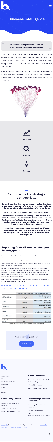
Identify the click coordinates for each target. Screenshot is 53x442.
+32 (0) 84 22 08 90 (37, 410)
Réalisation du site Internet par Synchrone (14, 427)
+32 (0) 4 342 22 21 (36, 385)
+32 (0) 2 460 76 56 (10, 408)
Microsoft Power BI (18, 288)
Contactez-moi (26, 344)
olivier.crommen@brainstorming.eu (39, 415)
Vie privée (43, 425)
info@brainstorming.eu (40, 388)
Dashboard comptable (26, 285)
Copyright (4, 425)
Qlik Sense (6, 285)
